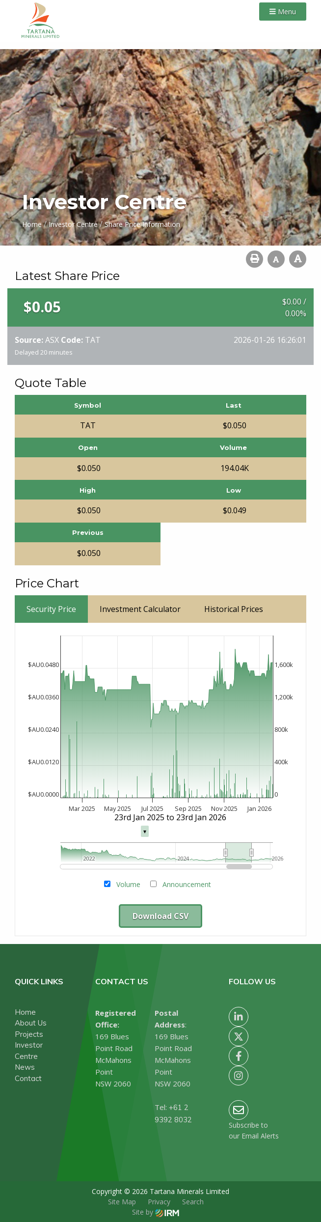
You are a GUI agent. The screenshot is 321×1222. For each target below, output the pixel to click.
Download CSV (160, 916)
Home (25, 1012)
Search (193, 1201)
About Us (31, 1023)
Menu (282, 11)
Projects (29, 1034)
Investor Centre (29, 1050)
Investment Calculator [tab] (140, 609)
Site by (155, 1212)
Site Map (122, 1201)
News (25, 1067)
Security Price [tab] (51, 609)
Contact (28, 1078)
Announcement (186, 884)
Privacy (159, 1201)
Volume (128, 884)
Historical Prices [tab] (233, 609)
